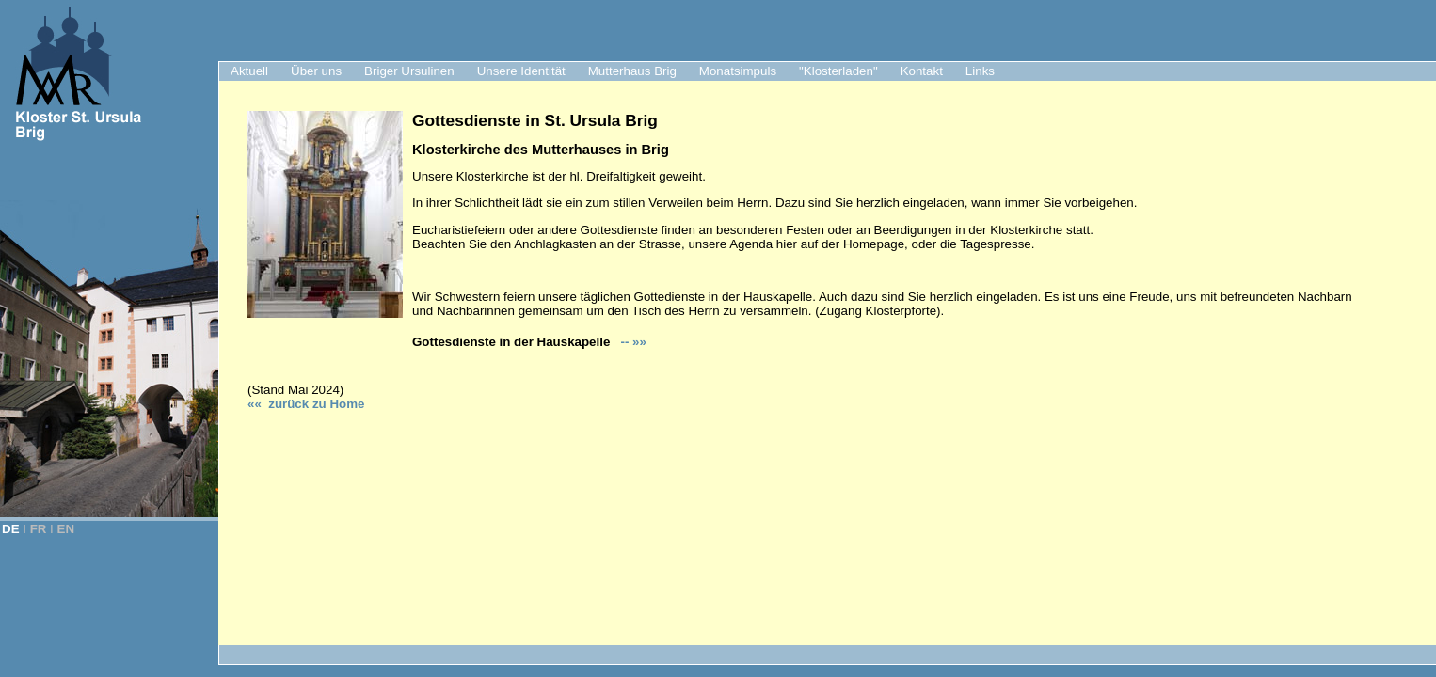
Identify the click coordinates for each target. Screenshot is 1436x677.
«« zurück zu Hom (305, 404)
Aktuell (249, 71)
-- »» (631, 342)
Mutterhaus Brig (632, 71)
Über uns (316, 71)
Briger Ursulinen (409, 71)
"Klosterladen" (838, 71)
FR (38, 529)
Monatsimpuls (737, 71)
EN (66, 529)
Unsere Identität (521, 71)
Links (980, 71)
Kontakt (922, 71)
